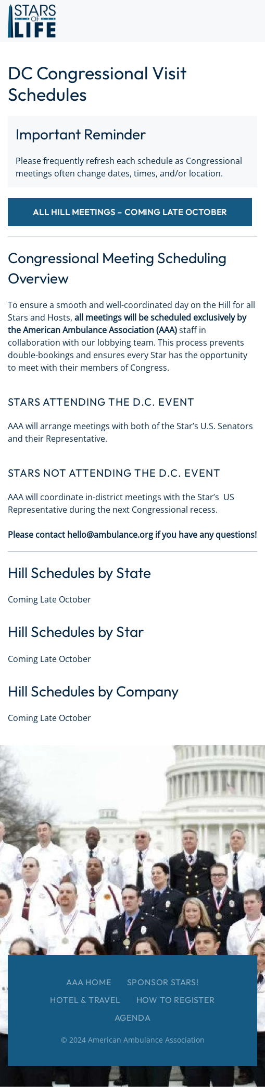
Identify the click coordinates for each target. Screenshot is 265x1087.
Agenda (133, 1017)
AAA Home (88, 982)
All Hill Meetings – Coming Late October (130, 212)
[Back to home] (32, 21)
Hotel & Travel (85, 1000)
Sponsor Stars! (163, 982)
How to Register (175, 1000)
